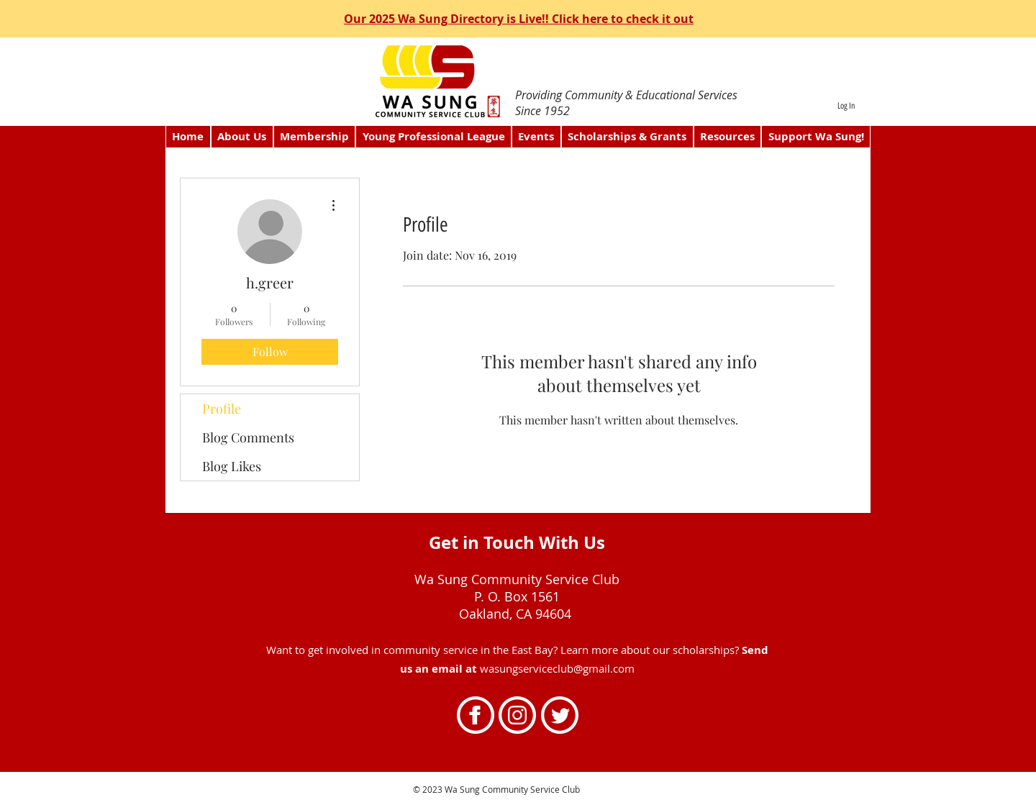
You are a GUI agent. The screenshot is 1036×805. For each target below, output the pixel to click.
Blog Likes (231, 466)
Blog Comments (248, 437)
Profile (221, 408)
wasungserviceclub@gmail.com (557, 668)
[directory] (519, 74)
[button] (314, 136)
